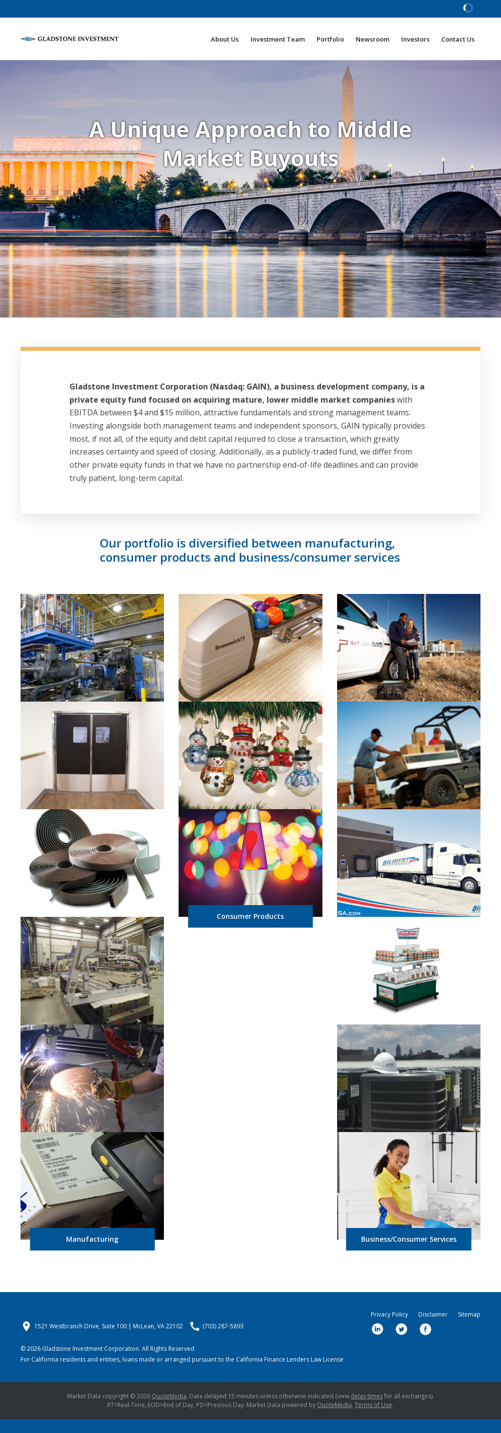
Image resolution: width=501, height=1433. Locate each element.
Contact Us (458, 39)
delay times (367, 1410)
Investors (415, 39)
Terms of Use (373, 1418)
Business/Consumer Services (408, 1252)
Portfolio (330, 39)
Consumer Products (250, 929)
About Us (225, 39)
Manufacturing (92, 1252)
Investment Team (277, 39)
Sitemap (469, 1328)
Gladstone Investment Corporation (90, 1362)
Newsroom (372, 39)
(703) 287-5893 (223, 1340)
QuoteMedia (169, 1410)
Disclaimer (433, 1328)
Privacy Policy (389, 1328)
